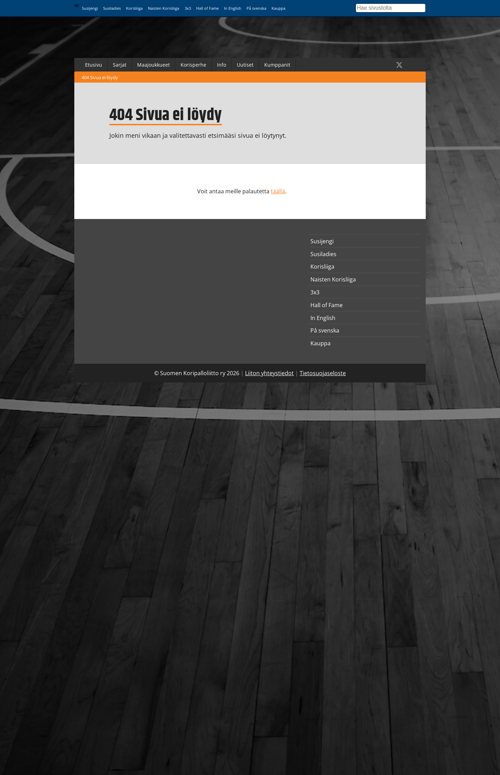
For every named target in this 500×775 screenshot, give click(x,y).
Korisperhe (193, 64)
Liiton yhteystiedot (269, 373)
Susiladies (112, 8)
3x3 (188, 8)
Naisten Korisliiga (163, 8)
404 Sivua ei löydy (100, 77)
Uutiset (245, 64)
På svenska (256, 8)
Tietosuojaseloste (323, 373)
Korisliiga (134, 8)
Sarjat (119, 64)
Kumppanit (277, 64)
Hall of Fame (207, 8)
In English (232, 8)
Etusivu (93, 64)
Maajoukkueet (153, 64)
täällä (278, 191)
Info (221, 64)
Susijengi (90, 8)
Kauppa (278, 8)
